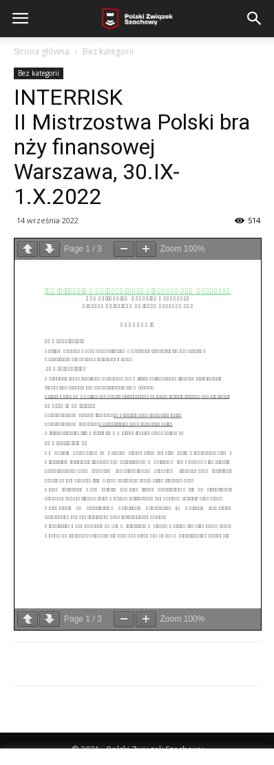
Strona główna (42, 51)
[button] (254, 18)
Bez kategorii (108, 51)
